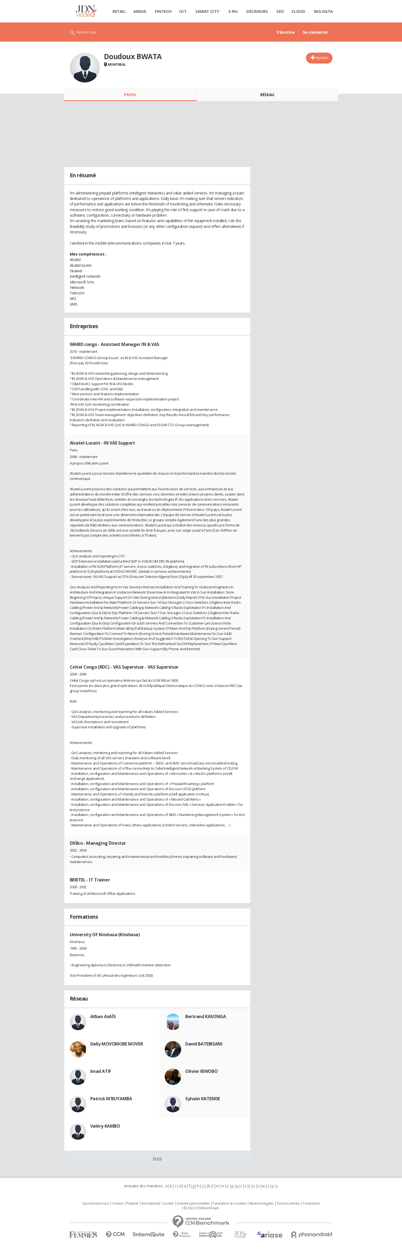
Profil (130, 94)
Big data (323, 11)
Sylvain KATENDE (202, 1099)
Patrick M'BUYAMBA (111, 1099)
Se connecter (315, 32)
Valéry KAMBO (105, 1126)
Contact (117, 1203)
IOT (182, 11)
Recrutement (150, 1203)
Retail (118, 11)
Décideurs (257, 11)
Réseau (267, 94)
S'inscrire (285, 32)
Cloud (298, 11)
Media (140, 11)
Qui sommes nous (95, 1203)
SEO (280, 11)
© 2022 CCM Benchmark (201, 1208)
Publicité (132, 1203)
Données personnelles (193, 1203)
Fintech (163, 11)
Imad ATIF (100, 1071)
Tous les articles (288, 1203)
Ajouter (322, 57)
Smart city (207, 11)
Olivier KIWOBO (201, 1071)
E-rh (233, 11)
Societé (168, 1203)
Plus (157, 1158)
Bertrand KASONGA (205, 1016)
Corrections (311, 1203)
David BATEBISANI (203, 1044)
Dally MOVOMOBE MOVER (116, 1044)
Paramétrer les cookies (229, 1203)
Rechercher (86, 32)
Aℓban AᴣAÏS (103, 1016)
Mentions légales (261, 1203)
